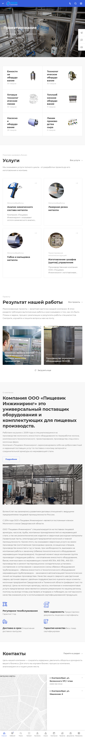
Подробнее (11, 459)
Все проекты (75, 302)
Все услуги (76, 160)
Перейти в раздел (72, 653)
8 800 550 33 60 (56, 684)
